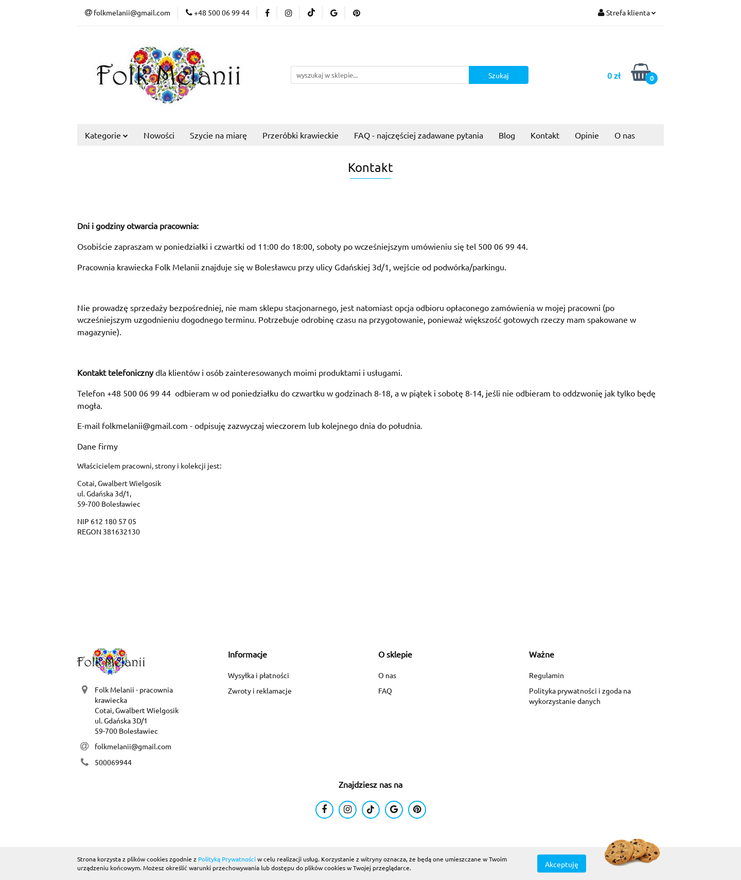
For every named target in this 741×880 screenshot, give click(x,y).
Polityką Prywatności (227, 859)
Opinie (587, 135)
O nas (624, 135)
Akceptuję (561, 863)
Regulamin (546, 675)
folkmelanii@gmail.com (133, 746)
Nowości (159, 135)
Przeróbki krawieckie (300, 135)
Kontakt (545, 135)
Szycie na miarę (218, 135)
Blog (507, 135)
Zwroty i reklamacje (260, 690)
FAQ (385, 690)
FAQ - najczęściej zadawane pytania (418, 135)
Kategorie (106, 135)
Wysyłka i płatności (258, 675)
